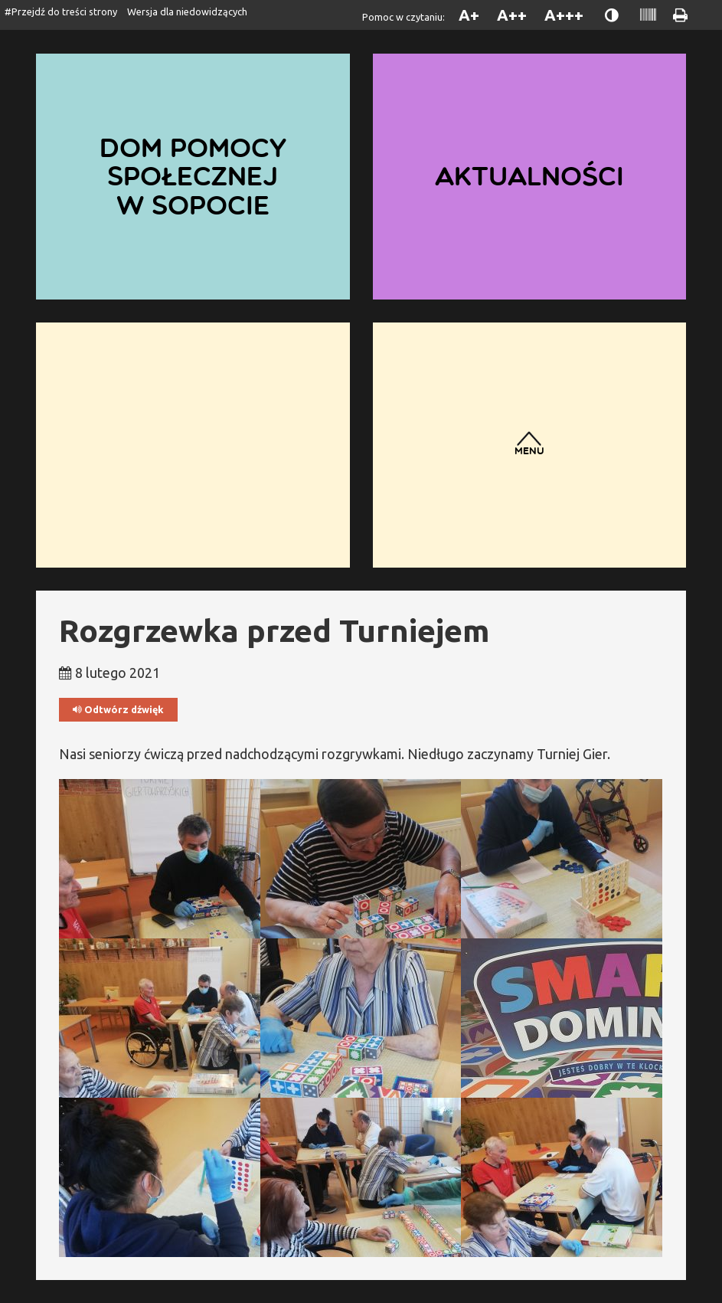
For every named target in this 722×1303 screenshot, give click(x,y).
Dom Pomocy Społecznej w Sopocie (193, 176)
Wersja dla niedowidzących (187, 11)
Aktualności (529, 176)
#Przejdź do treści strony (61, 11)
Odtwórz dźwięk (118, 709)
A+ (469, 15)
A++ (512, 15)
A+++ (563, 15)
